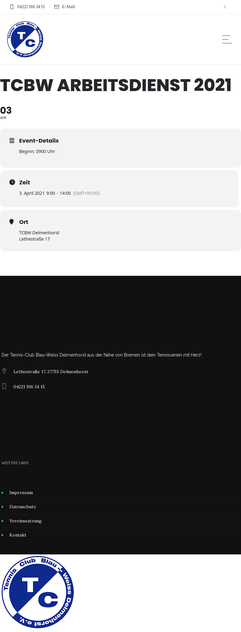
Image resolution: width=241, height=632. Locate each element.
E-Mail (68, 6)
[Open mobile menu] (228, 39)
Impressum (21, 492)
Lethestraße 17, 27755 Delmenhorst (50, 371)
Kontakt (17, 535)
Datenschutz (22, 506)
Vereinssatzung (25, 521)
